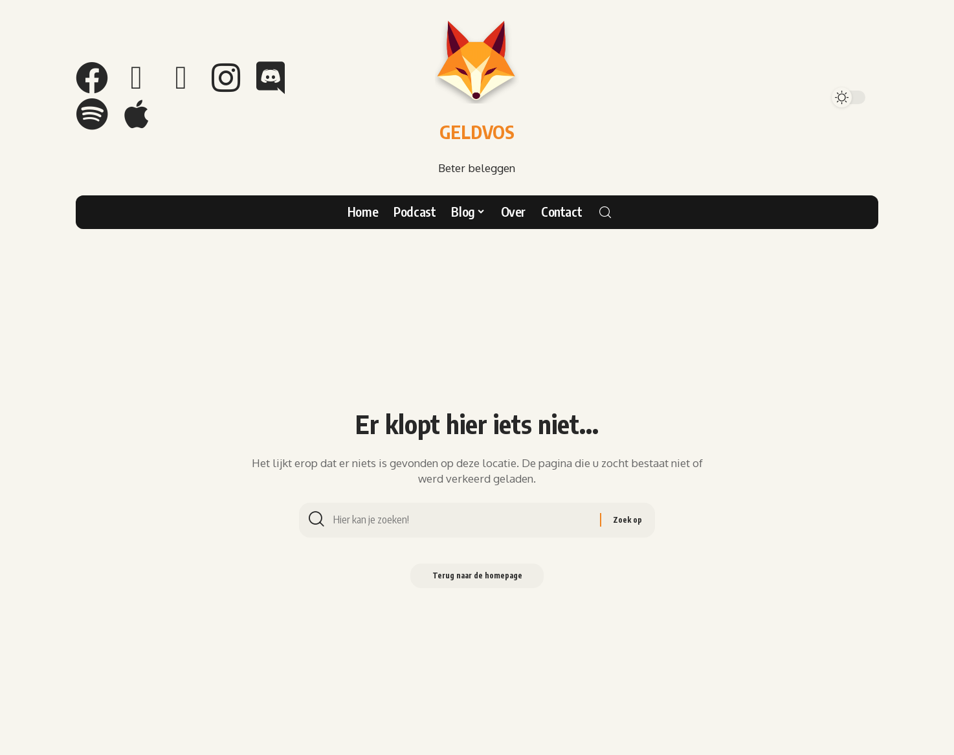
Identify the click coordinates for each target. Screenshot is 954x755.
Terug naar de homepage (477, 578)
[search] (605, 212)
